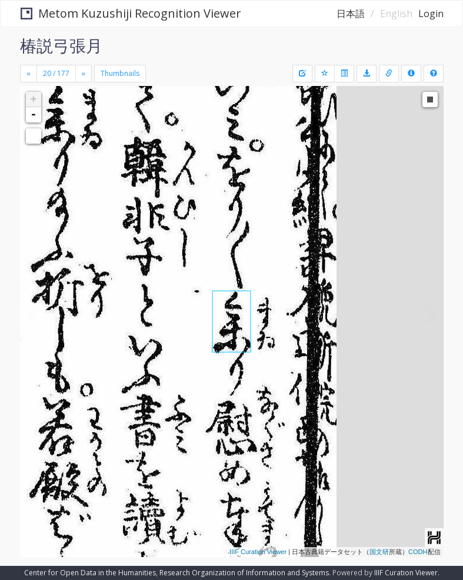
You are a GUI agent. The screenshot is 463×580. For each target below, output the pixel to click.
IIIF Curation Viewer (258, 551)
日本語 (351, 13)
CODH (417, 551)
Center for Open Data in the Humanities (90, 573)
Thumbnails (120, 73)
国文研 (379, 551)
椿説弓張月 (61, 45)
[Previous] (28, 73)
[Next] (83, 73)
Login (431, 13)
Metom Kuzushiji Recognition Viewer (131, 13)
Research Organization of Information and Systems (244, 573)
